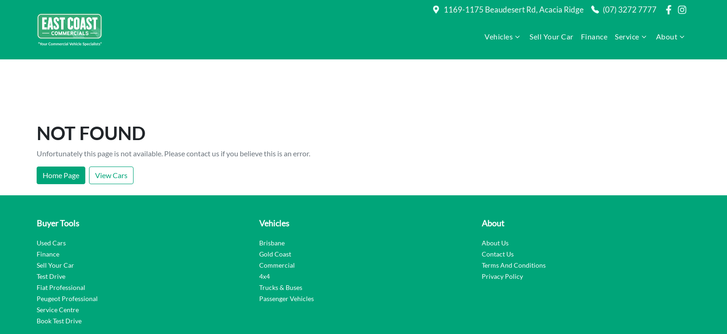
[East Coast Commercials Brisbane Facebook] (670, 9)
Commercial (277, 212)
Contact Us (498, 201)
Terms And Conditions (514, 212)
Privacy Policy (502, 223)
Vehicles (503, 36)
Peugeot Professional (67, 246)
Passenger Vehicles (286, 246)
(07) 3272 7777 (630, 9)
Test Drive (51, 223)
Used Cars (51, 190)
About (671, 36)
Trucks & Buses (280, 234)
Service (632, 36)
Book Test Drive (59, 268)
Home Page (61, 122)
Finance (594, 36)
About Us (495, 190)
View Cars (111, 122)
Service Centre (58, 257)
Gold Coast (275, 201)
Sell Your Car (551, 36)
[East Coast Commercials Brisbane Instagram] (683, 9)
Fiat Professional (61, 234)
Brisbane (272, 190)
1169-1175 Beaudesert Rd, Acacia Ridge (514, 9)
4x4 (264, 223)
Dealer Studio (669, 305)
